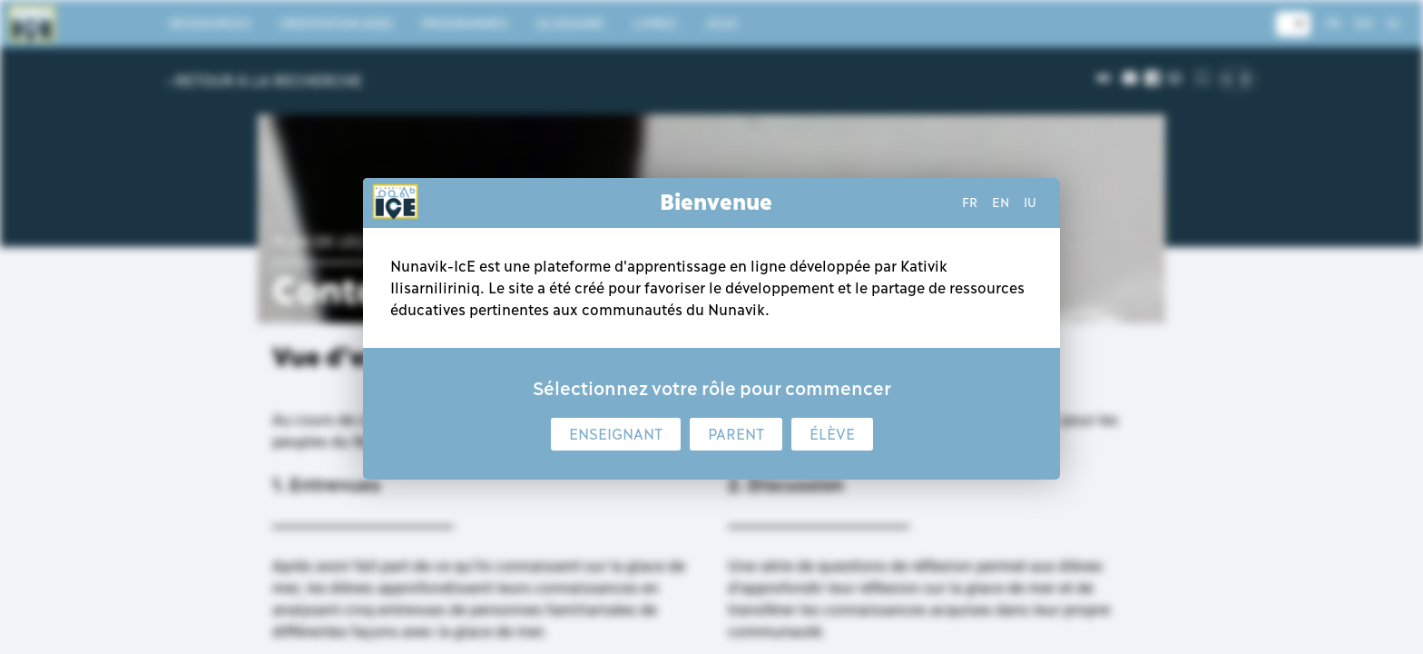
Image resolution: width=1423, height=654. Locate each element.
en (1000, 202)
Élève (832, 434)
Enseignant (615, 434)
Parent (736, 434)
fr (969, 202)
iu (1030, 202)
